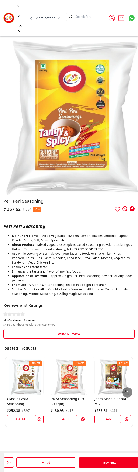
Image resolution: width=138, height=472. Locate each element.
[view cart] (121, 18)
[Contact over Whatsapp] (132, 18)
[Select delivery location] (45, 18)
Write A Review (69, 334)
